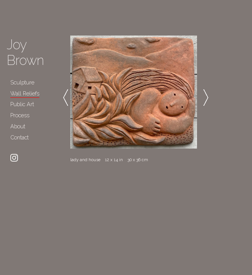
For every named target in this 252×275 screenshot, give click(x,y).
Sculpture (22, 82)
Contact (19, 137)
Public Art (22, 104)
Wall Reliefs (24, 93)
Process (19, 115)
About (17, 126)
